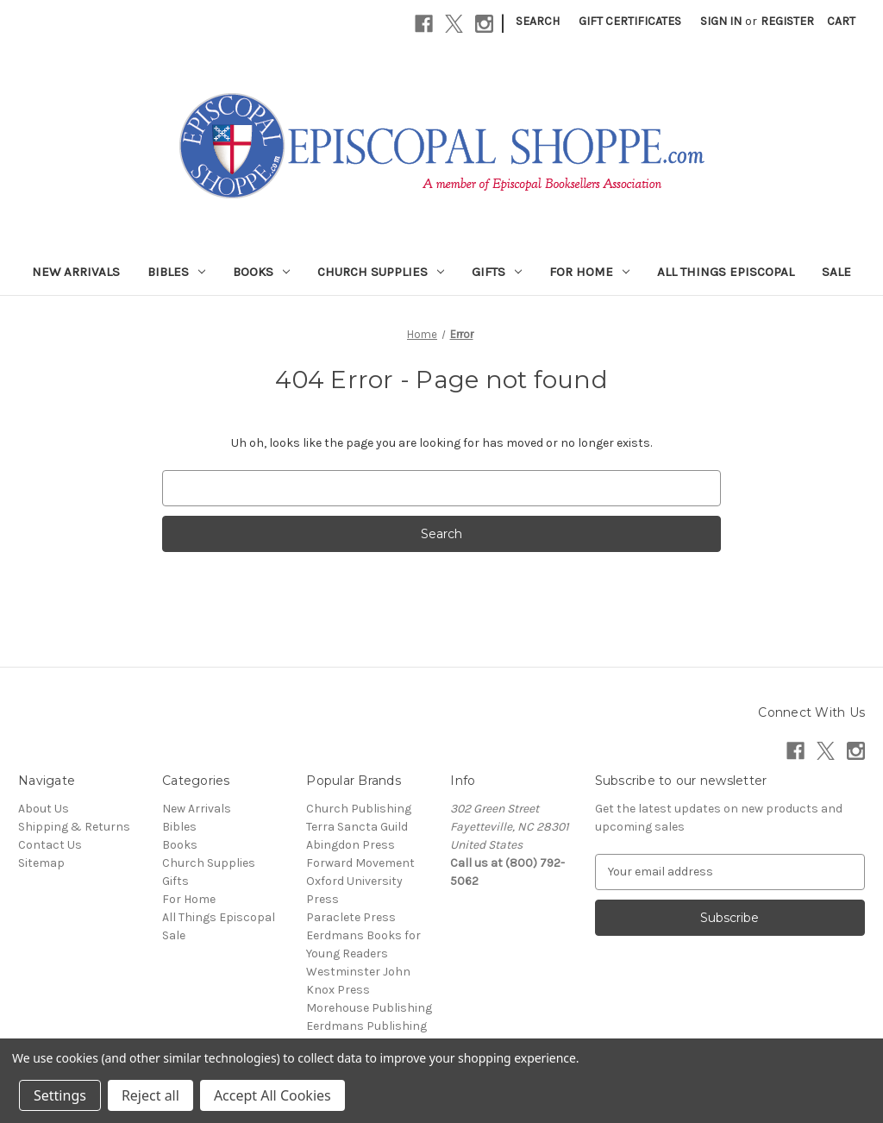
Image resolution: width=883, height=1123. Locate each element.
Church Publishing (358, 808)
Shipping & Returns (74, 826)
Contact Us (50, 845)
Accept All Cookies (272, 1095)
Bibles (176, 271)
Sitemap (41, 863)
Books (261, 271)
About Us (43, 808)
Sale (836, 271)
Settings (60, 1095)
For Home (589, 271)
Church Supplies (380, 271)
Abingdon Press (350, 845)
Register (787, 21)
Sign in (721, 21)
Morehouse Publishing (369, 1008)
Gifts (497, 271)
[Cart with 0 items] (841, 21)
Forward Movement (360, 863)
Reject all (150, 1095)
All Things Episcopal (725, 271)
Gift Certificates (630, 21)
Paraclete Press (351, 917)
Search (538, 21)
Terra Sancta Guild (357, 826)
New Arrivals (76, 271)
